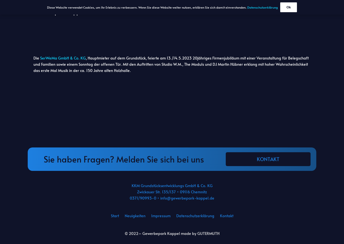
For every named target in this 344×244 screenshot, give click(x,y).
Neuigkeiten (135, 215)
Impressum (161, 215)
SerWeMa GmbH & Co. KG (63, 57)
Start (115, 215)
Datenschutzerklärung (195, 215)
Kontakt (226, 215)
